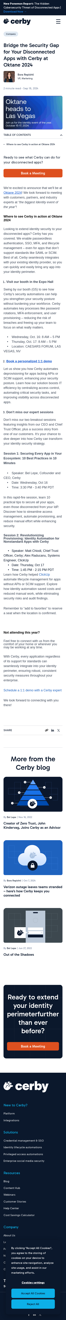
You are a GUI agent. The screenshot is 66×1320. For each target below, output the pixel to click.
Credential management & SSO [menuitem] (24, 1140)
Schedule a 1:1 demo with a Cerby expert (33, 690)
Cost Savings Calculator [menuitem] (19, 1215)
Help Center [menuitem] (11, 1208)
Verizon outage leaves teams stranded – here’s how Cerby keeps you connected (33, 891)
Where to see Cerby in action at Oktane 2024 (30, 144)
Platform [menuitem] (9, 1113)
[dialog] (33, 1277)
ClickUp (44, 574)
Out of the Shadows (19, 954)
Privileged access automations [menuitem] (23, 1154)
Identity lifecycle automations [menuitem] (23, 1147)
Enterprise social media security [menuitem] (24, 1161)
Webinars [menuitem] (9, 1194)
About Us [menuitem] (9, 1235)
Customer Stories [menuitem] (15, 1201)
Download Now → (15, 11)
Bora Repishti (26, 74)
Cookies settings (33, 1282)
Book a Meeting (33, 173)
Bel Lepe (11, 817)
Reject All (33, 1304)
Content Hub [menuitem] (12, 1188)
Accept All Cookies (33, 1293)
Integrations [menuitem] (11, 1120)
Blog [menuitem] (6, 1181)
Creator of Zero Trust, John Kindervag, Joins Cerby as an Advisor (32, 825)
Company (11, 34)
